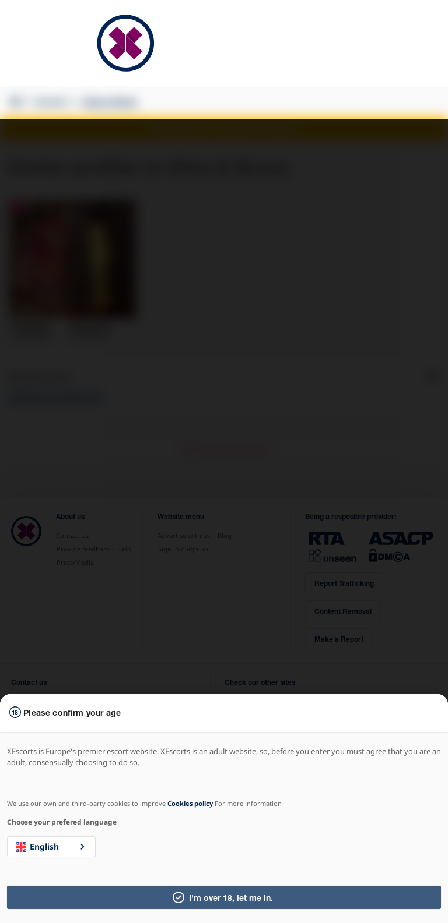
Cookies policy (190, 803)
